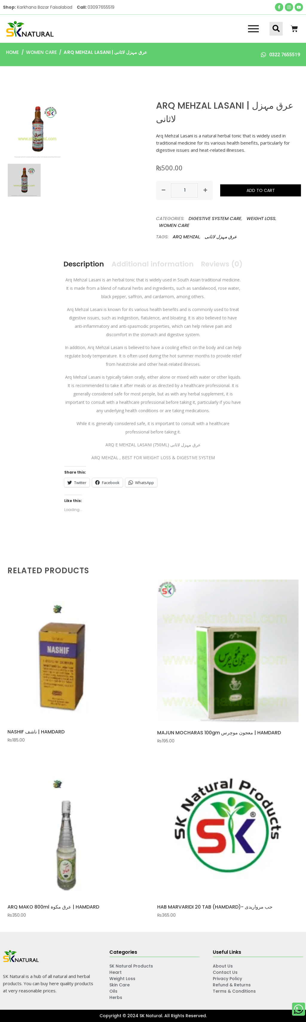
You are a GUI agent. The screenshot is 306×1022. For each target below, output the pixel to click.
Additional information (152, 264)
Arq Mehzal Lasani (83, 280)
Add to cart (261, 190)
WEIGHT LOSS (261, 218)
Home (12, 52)
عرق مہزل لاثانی (221, 236)
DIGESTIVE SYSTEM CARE (215, 218)
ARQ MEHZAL (186, 236)
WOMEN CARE (41, 52)
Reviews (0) (223, 264)
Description (82, 264)
